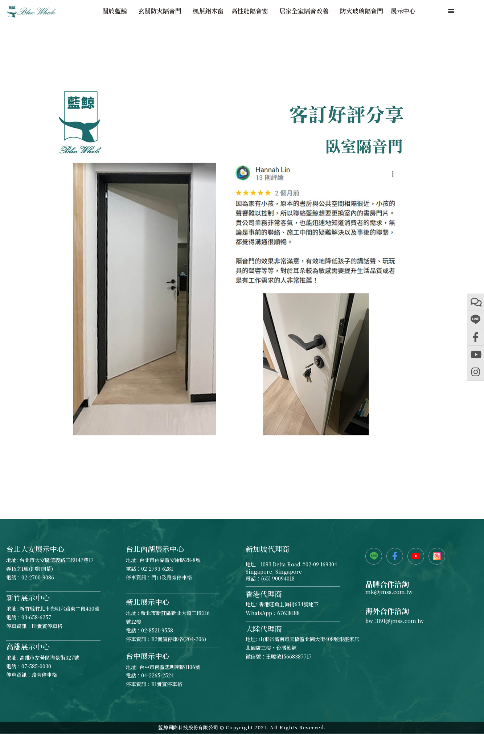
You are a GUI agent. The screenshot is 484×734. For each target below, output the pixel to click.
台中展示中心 (147, 656)
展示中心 (403, 11)
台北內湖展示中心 (155, 549)
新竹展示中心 (28, 597)
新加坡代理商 (267, 549)
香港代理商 (264, 594)
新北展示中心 (147, 601)
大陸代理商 (264, 628)
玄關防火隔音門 (161, 11)
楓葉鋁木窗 (208, 11)
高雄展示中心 (28, 646)
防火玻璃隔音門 (361, 11)
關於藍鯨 (116, 11)
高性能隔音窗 (251, 11)
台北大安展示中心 (35, 549)
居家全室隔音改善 (305, 11)
